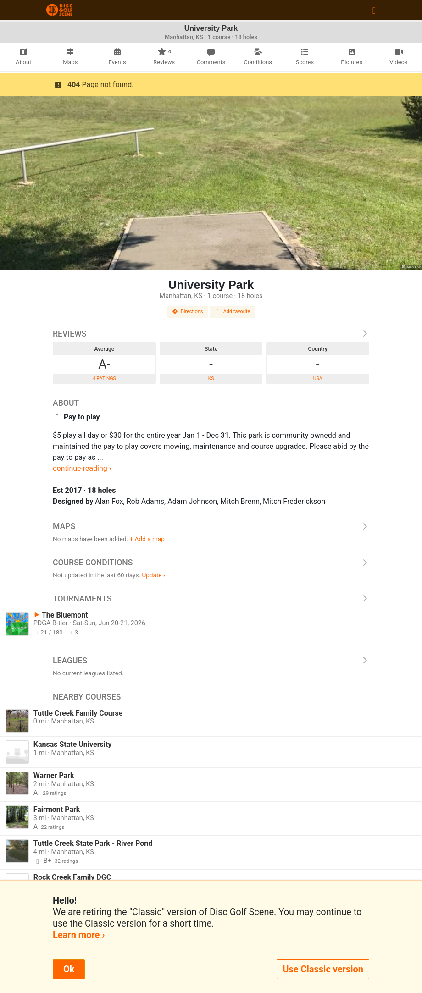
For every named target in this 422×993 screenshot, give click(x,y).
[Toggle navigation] (374, 10)
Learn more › (79, 934)
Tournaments (211, 598)
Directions (187, 311)
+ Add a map (147, 538)
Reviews (211, 333)
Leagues (211, 660)
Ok (69, 969)
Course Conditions (211, 562)
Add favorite (232, 311)
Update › (153, 575)
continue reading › (82, 468)
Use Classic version (323, 969)
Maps (211, 526)
